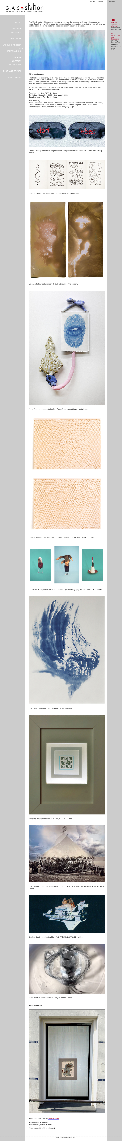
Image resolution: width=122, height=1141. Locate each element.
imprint (92, 1)
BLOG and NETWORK (12, 71)
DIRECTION (17, 61)
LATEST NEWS (15, 39)
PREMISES (16, 29)
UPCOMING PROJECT (12, 45)
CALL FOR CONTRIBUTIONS (14, 50)
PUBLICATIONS (14, 77)
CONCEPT (17, 22)
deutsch (112, 1)
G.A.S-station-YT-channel (115, 24)
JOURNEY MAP (14, 65)
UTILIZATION (16, 32)
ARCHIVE (17, 57)
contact (101, 1)
